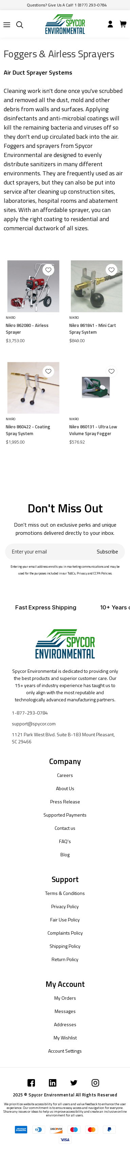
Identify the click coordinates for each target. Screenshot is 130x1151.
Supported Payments (65, 814)
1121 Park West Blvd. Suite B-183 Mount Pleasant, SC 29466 (63, 738)
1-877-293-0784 (30, 712)
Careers (65, 775)
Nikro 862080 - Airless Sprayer (27, 328)
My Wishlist (65, 1037)
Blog (65, 854)
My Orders (65, 997)
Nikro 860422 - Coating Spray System (28, 430)
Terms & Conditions (65, 893)
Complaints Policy (65, 932)
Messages (65, 1011)
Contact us (65, 828)
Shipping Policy (65, 946)
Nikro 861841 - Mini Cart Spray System (92, 328)
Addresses (65, 1024)
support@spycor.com (34, 723)
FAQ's (65, 841)
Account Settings (65, 1050)
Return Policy (65, 959)
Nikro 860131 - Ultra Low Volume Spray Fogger (93, 430)
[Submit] (6, 24)
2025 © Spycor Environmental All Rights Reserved (65, 1094)
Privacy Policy (65, 906)
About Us (65, 788)
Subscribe (107, 551)
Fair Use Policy (65, 919)
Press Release (65, 801)
